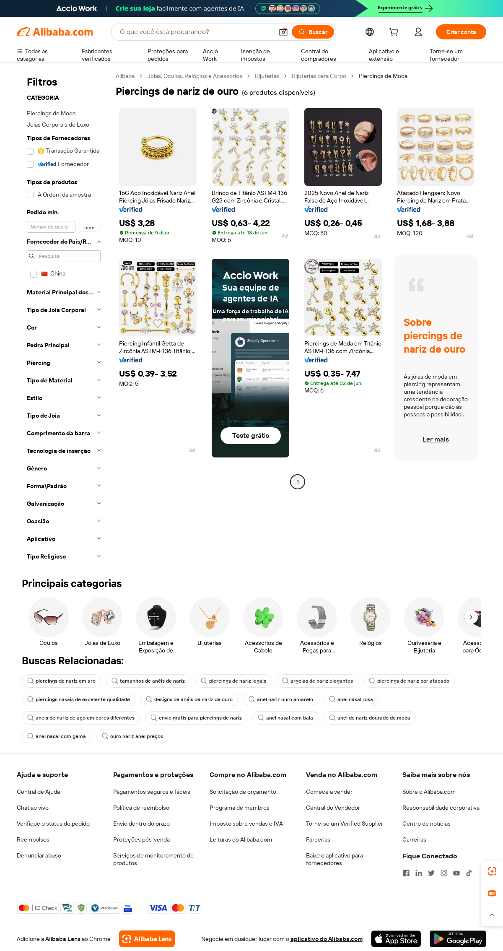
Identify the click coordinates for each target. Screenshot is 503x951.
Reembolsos (33, 839)
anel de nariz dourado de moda (369, 718)
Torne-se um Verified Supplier (344, 823)
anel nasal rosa (351, 699)
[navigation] (64, 318)
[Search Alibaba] (196, 31)
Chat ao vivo (33, 807)
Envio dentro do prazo (141, 823)
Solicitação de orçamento (243, 791)
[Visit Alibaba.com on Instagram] (444, 873)
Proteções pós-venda (141, 839)
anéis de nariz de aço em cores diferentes (81, 718)
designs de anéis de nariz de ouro (189, 699)
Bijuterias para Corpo (319, 76)
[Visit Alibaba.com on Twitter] (431, 873)
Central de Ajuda (38, 791)
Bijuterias (267, 76)
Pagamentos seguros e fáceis (151, 791)
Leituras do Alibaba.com (241, 839)
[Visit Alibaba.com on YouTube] (456, 873)
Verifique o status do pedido (53, 823)
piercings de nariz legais (233, 681)
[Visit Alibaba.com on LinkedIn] (419, 873)
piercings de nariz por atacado (409, 681)
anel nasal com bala (285, 718)
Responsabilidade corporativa (441, 807)
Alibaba (125, 76)
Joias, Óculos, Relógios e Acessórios (194, 76)
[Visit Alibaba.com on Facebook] (406, 873)
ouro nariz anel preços (132, 736)
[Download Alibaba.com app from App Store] (396, 938)
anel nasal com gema (56, 736)
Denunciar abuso (39, 855)
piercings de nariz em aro (61, 681)
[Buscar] (313, 32)
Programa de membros (240, 807)
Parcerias (318, 839)
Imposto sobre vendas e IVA (246, 823)
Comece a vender (329, 791)
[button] (283, 32)
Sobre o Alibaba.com (429, 791)
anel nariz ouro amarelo (281, 699)
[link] (492, 871)
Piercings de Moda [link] (383, 76)
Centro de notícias (426, 823)
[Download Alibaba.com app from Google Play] (458, 938)
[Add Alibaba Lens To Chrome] (147, 938)
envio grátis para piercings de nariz (196, 718)
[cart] (395, 33)
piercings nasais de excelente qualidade (78, 699)
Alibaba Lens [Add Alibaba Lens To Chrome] (62, 938)
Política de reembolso (141, 807)
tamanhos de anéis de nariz (148, 681)
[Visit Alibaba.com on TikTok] (469, 873)
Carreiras (414, 839)
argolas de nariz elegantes (317, 681)
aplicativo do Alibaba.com (326, 938)
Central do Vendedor (333, 807)
